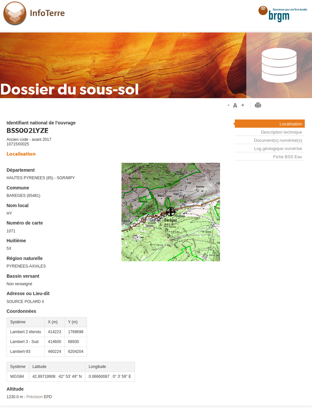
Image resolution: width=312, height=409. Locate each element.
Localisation (290, 123)
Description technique (281, 132)
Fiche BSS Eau (287, 157)
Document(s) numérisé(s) (278, 140)
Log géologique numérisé (278, 148)
